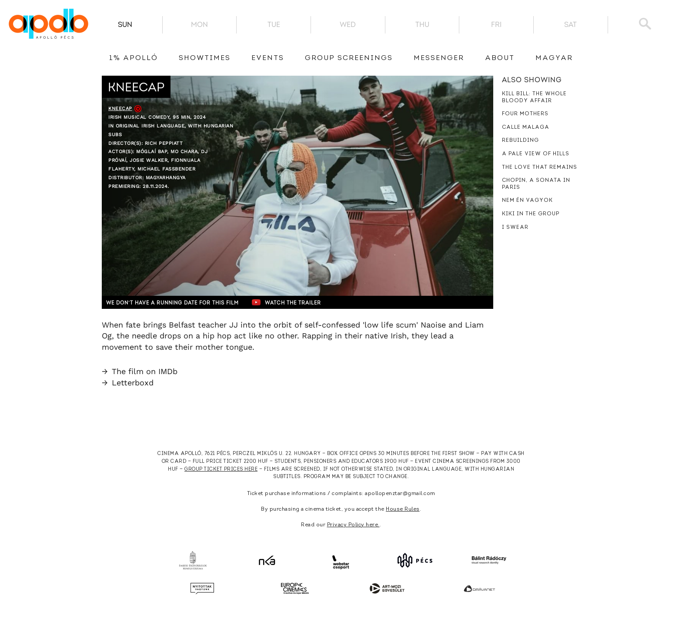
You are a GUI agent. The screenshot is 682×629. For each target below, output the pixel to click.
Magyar (554, 58)
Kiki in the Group (530, 214)
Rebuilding (520, 140)
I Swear (515, 227)
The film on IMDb (139, 371)
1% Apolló (133, 58)
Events (267, 58)
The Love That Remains (539, 167)
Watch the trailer (309, 302)
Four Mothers (525, 114)
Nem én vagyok (527, 200)
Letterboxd (128, 382)
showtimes (205, 58)
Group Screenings (349, 58)
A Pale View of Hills (535, 154)
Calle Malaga (525, 127)
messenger (439, 58)
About (500, 58)
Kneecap (120, 108)
